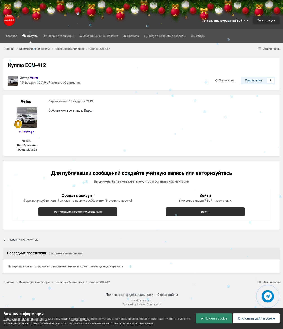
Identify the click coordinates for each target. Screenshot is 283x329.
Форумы (32, 38)
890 (26, 140)
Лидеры (199, 36)
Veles (26, 101)
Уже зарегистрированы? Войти (225, 20)
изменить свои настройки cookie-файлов (31, 323)
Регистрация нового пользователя (78, 211)
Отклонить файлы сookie (256, 318)
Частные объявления (65, 82)
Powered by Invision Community (141, 304)
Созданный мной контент (100, 36)
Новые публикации (60, 36)
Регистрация (266, 20)
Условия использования (136, 323)
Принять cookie (214, 318)
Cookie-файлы (167, 295)
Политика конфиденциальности (129, 295)
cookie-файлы (80, 318)
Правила (132, 36)
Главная (11, 36)
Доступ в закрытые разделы (165, 36)
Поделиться (225, 80)
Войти (205, 211)
